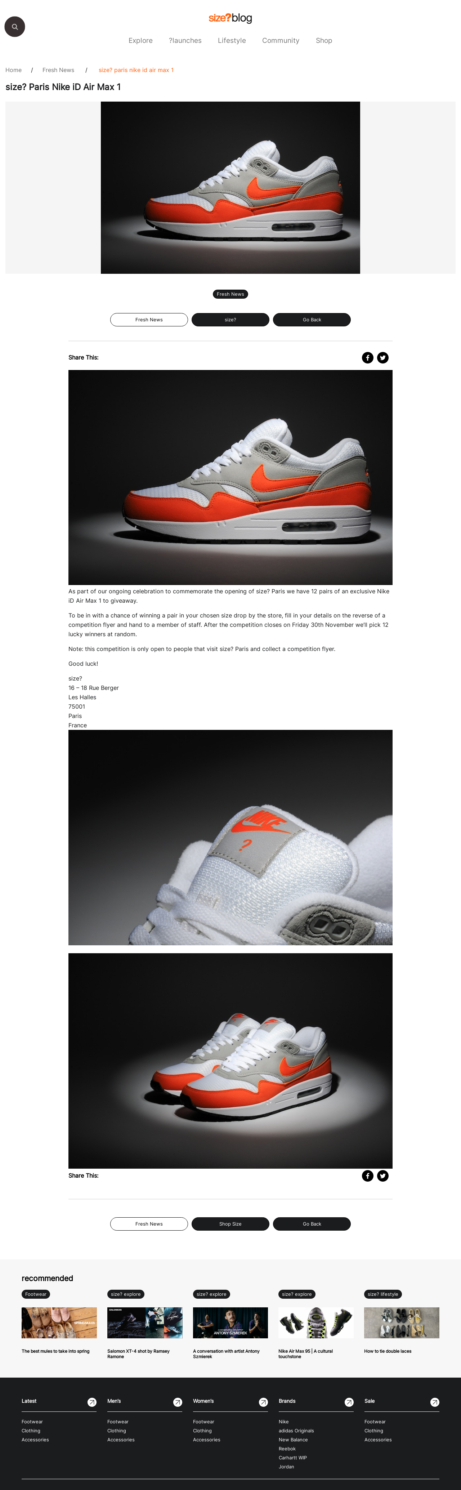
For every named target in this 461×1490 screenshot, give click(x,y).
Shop (324, 40)
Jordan (286, 1466)
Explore (141, 40)
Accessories (35, 1439)
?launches (185, 40)
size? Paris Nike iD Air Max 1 (136, 69)
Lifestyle (232, 40)
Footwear (35, 1294)
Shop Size (230, 1224)
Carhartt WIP (293, 1457)
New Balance (293, 1439)
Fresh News (58, 69)
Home (13, 69)
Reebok (287, 1448)
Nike (284, 1421)
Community (281, 40)
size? (230, 319)
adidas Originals (296, 1430)
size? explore (126, 1294)
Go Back (312, 319)
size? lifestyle (383, 1294)
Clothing (31, 1430)
